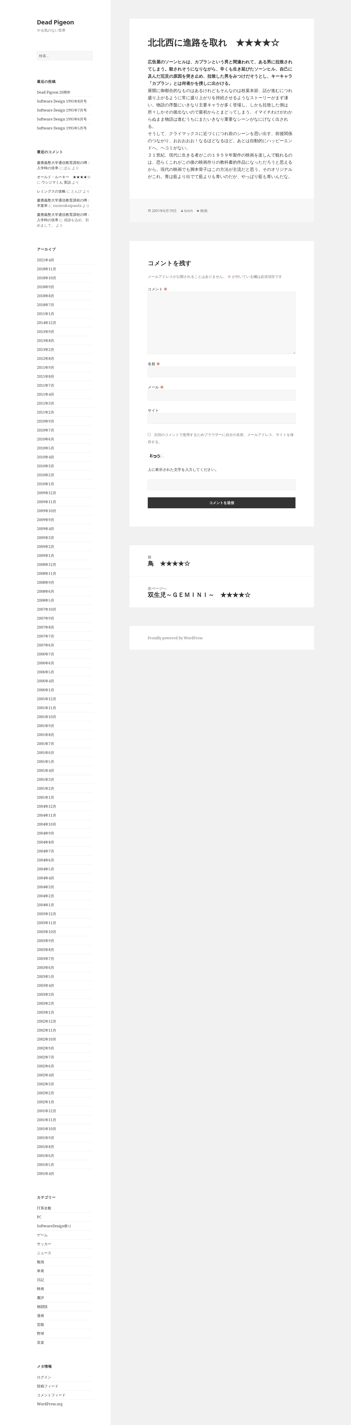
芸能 (40, 1324)
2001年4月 (45, 1173)
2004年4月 (45, 878)
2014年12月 (46, 322)
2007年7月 (45, 636)
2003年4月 (45, 985)
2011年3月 (45, 403)
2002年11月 (46, 1030)
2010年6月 (45, 439)
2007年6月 (45, 645)
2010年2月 (45, 474)
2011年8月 (45, 376)
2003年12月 (46, 913)
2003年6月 (45, 967)
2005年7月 (45, 743)
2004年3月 (45, 886)
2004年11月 (46, 815)
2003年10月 (46, 931)
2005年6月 (45, 752)
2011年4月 (45, 394)
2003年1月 (45, 1012)
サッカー (44, 1243)
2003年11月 (46, 922)
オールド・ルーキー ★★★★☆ (64, 176)
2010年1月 (45, 483)
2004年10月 (46, 824)
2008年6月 (45, 591)
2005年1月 (45, 797)
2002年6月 (45, 1066)
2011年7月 (45, 385)
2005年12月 (46, 698)
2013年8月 (45, 340)
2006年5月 (45, 672)
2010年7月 (45, 430)
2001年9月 (45, 1137)
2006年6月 (45, 663)
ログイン (44, 1377)
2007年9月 (45, 618)
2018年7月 (45, 304)
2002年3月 (45, 1084)
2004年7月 (45, 851)
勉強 (40, 1261)
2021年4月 (45, 260)
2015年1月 (45, 313)
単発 (40, 1270)
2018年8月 (45, 295)
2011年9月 (45, 367)
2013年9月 (45, 331)
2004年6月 (45, 860)
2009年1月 (45, 555)
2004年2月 (45, 895)
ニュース (44, 1252)
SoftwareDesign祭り (54, 1225)
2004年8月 (45, 842)
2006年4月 (45, 680)
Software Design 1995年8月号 (62, 101)
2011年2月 (45, 412)
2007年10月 (46, 609)
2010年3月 (45, 466)
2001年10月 (46, 1128)
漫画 (40, 1315)
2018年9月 (45, 286)
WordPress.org (50, 1403)
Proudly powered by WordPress (175, 637)
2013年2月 (45, 349)
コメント (157, 289)
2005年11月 (46, 707)
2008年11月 (46, 573)
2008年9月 (45, 582)
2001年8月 (45, 1146)
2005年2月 (45, 788)
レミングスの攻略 (51, 191)
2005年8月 (45, 734)
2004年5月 (45, 869)
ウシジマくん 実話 (56, 182)
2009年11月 (46, 501)
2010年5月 (45, 448)
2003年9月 (45, 940)
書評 (40, 1297)
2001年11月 (46, 1119)
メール (156, 387)
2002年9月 (45, 1048)
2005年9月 (45, 725)
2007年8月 (45, 627)
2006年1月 (45, 689)
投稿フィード (47, 1386)
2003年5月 (45, 976)
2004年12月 (46, 806)
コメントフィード (51, 1395)
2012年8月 (45, 358)
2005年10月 (46, 716)
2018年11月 (46, 268)
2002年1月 (45, 1101)
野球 (40, 1333)
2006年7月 (45, 654)
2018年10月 (46, 277)
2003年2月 (45, 1003)
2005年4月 (45, 770)
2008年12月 (46, 564)
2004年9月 (45, 833)
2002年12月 (46, 1021)
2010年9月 (45, 421)
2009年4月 (45, 528)
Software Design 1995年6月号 (62, 119)
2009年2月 (45, 546)
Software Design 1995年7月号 (62, 110)
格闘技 (42, 1306)
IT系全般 (44, 1208)
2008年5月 (45, 600)
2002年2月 (45, 1092)
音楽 (40, 1342)
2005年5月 (45, 761)
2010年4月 (45, 457)
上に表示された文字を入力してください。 (183, 469)
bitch (188, 210)
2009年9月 (45, 519)
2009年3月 (45, 537)
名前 (154, 363)
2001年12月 (46, 1110)
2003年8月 (45, 949)
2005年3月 (45, 779)
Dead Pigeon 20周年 (54, 92)
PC (39, 1217)
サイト (153, 410)
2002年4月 (45, 1075)
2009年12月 (46, 492)
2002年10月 (46, 1039)
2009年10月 (46, 510)
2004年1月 (45, 904)
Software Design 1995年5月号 (62, 128)
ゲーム (42, 1234)
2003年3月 (45, 994)
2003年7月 (45, 958)
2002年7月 (45, 1057)
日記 (40, 1279)
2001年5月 (45, 1164)
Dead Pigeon (55, 22)
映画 (40, 1288)
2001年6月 (45, 1155)
